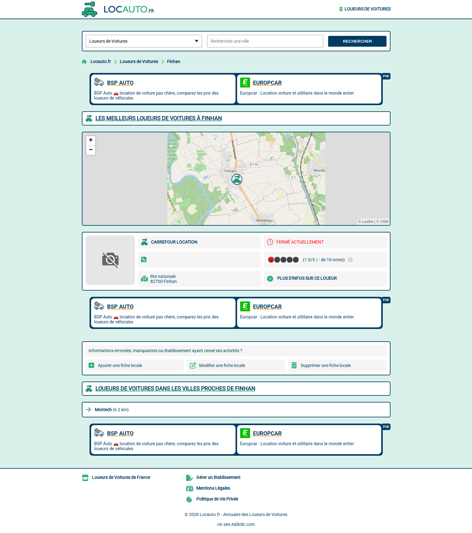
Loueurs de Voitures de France (121, 477)
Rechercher (357, 41)
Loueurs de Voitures (368, 8)
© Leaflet (365, 222)
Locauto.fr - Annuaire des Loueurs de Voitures (243, 514)
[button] (236, 178)
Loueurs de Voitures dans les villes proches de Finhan (175, 388)
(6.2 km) (112, 409)
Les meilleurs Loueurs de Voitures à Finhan (158, 118)
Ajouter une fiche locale (120, 365)
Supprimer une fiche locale (326, 365)
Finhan (173, 61)
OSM (384, 222)
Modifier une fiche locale (222, 365)
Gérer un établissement (218, 477)
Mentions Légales (213, 488)
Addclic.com (243, 524)
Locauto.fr (100, 61)
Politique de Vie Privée (217, 499)
